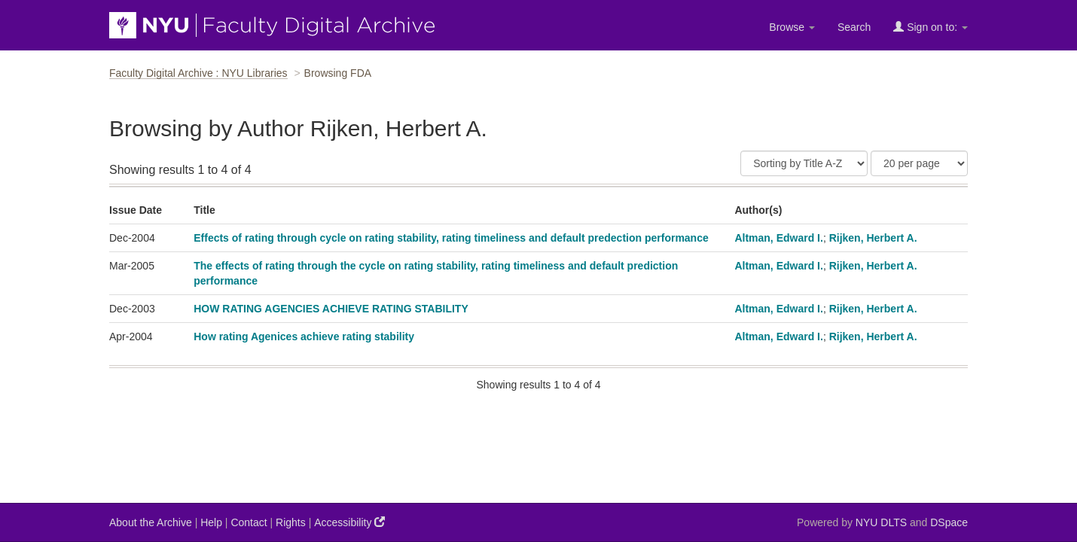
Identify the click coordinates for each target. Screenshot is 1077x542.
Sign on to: (930, 26)
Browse (792, 27)
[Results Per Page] (919, 163)
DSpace (949, 522)
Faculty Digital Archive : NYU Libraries (198, 73)
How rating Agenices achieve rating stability (304, 336)
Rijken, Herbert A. (873, 238)
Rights (291, 522)
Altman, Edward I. (778, 238)
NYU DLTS (881, 522)
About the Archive (150, 522)
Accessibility (349, 522)
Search (854, 27)
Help (211, 522)
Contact (248, 522)
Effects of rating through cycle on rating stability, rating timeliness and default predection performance (451, 238)
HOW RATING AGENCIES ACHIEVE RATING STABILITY (331, 309)
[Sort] (804, 163)
